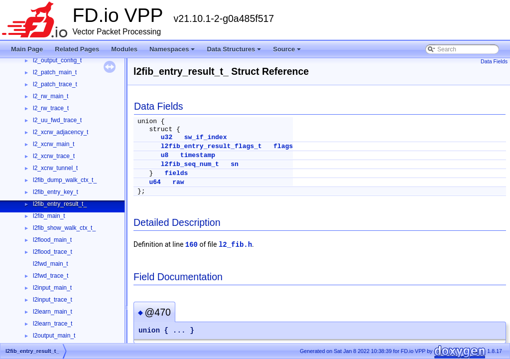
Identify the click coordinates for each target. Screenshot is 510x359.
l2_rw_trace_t (51, 108)
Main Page (27, 49)
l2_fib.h (235, 245)
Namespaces (172, 49)
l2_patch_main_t (55, 72)
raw (178, 182)
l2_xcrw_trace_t (54, 156)
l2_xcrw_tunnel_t (55, 168)
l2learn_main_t (52, 311)
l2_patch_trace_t (55, 84)
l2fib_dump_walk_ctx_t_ (65, 180)
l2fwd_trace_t (50, 275)
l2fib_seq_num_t (190, 164)
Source (287, 49)
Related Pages (77, 49)
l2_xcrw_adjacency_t (60, 132)
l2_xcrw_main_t (53, 144)
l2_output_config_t (57, 60)
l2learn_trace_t (52, 323)
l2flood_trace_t (52, 251)
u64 (154, 182)
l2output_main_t (54, 335)
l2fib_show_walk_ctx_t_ (64, 227)
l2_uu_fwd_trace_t (57, 120)
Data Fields (494, 61)
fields (176, 173)
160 (191, 245)
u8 (165, 155)
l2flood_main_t (52, 239)
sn (235, 164)
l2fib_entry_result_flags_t (211, 146)
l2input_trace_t (52, 299)
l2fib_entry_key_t (55, 191)
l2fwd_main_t (50, 263)
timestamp (197, 155)
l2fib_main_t (49, 215)
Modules (124, 49)
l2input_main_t (52, 287)
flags (283, 146)
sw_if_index (205, 137)
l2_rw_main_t (50, 96)
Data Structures (234, 49)
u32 (166, 137)
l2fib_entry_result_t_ (60, 203)
